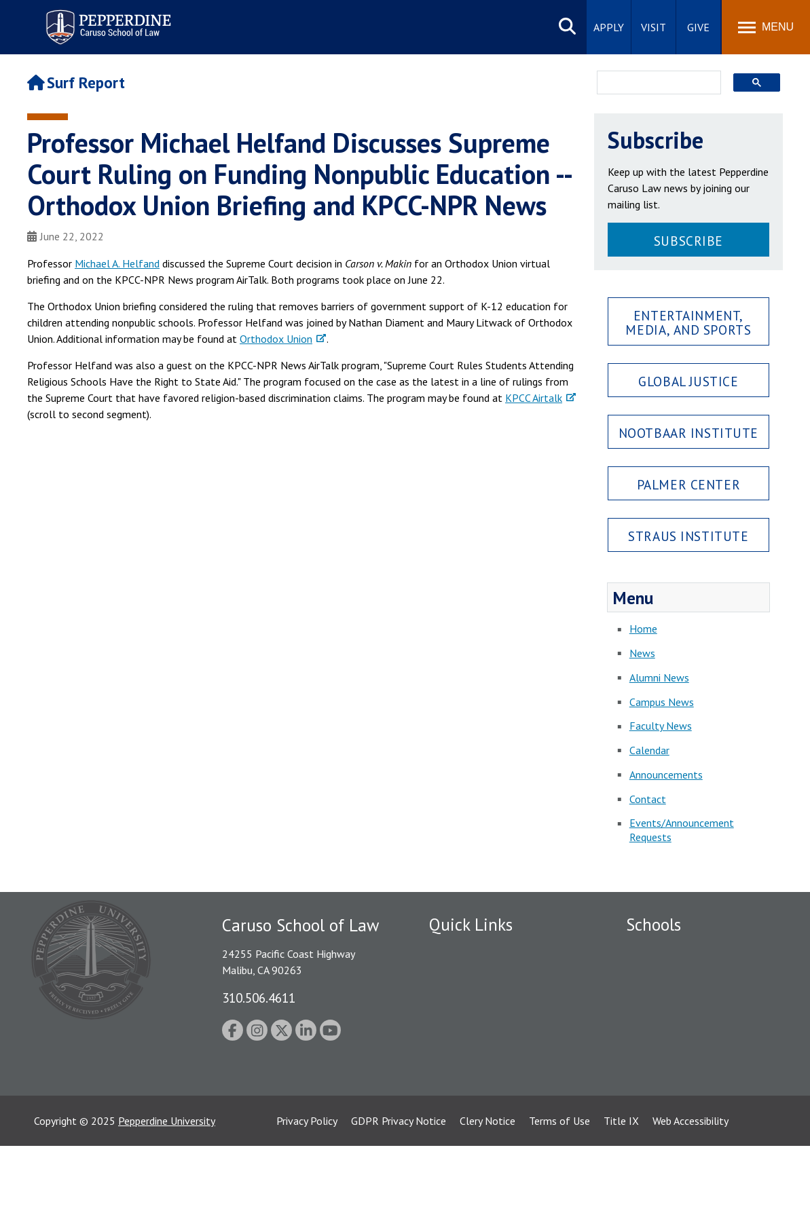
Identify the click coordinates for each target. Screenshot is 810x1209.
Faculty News (660, 725)
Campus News (661, 702)
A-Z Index (451, 1106)
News (642, 653)
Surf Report (76, 82)
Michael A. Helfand (117, 263)
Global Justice (688, 381)
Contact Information (476, 1045)
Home (643, 628)
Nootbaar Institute (688, 432)
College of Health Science (685, 1083)
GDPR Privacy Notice (398, 1184)
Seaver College (660, 950)
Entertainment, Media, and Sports (688, 322)
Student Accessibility (476, 974)
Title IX (621, 1184)
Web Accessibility (690, 1184)
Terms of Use (559, 1184)
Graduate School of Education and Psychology (704, 1028)
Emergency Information (482, 997)
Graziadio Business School (685, 997)
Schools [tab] (653, 924)
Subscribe (688, 240)
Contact (647, 799)
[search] (655, 83)
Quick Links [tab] (471, 924)
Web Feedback (461, 1129)
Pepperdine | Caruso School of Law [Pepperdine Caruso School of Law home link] (106, 19)
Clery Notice (487, 1184)
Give (698, 27)
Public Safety (459, 950)
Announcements (666, 774)
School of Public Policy (678, 1059)
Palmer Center (689, 484)
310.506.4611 (258, 997)
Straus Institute (688, 535)
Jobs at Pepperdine (471, 1021)
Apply (608, 27)
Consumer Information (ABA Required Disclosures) (492, 1076)
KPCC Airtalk (533, 398)
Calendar (649, 750)
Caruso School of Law (676, 974)
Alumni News (659, 677)
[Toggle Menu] (766, 27)
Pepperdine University (166, 1184)
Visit (653, 27)
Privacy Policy (306, 1184)
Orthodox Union (276, 339)
